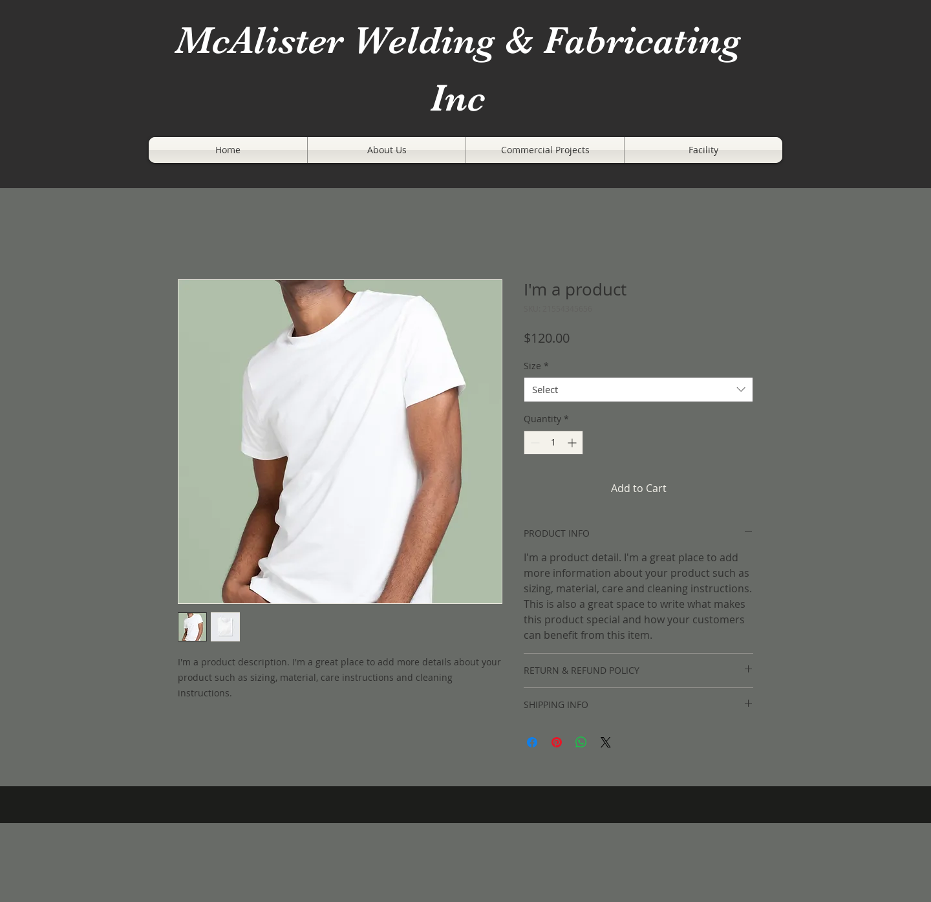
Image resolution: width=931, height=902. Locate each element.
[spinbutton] (553, 442)
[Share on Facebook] (532, 742)
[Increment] (573, 442)
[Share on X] (606, 742)
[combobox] (638, 389)
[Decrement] (534, 442)
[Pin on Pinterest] (556, 742)
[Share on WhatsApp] (581, 742)
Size (536, 366)
